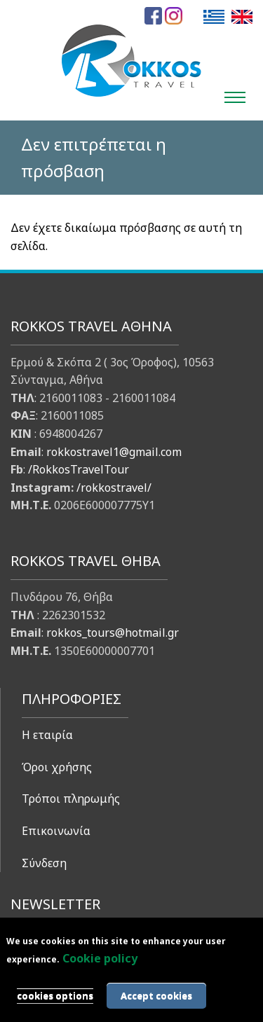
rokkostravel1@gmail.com (114, 452)
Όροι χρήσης (57, 767)
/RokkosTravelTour (78, 469)
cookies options (55, 995)
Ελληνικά (213, 16)
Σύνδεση (44, 863)
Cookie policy (99, 958)
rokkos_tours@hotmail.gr (112, 632)
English (241, 16)
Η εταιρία (47, 735)
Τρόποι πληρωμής (71, 798)
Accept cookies (156, 995)
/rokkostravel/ (113, 487)
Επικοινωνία (56, 830)
